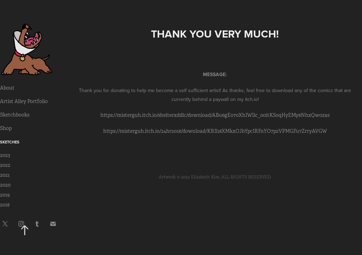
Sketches (9, 142)
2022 (5, 165)
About (7, 88)
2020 (5, 185)
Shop (6, 128)
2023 (5, 155)
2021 (5, 175)
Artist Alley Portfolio (24, 101)
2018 (5, 205)
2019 (5, 195)
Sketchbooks (14, 115)
